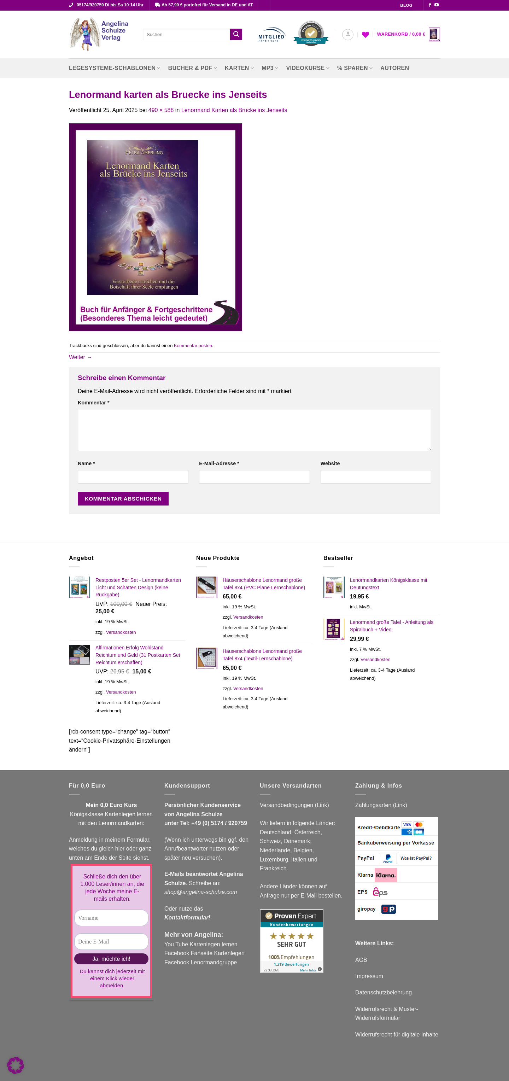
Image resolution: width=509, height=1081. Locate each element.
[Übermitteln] (236, 35)
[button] (347, 34)
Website (330, 463)
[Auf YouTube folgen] (436, 5)
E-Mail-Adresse (219, 463)
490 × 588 (161, 110)
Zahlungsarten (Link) (381, 805)
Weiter (80, 357)
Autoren (394, 68)
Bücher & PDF (192, 68)
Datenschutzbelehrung (383, 992)
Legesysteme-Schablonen (114, 68)
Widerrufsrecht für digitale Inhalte (396, 1035)
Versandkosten (121, 632)
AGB (361, 960)
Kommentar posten (193, 345)
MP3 (270, 68)
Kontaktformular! (187, 918)
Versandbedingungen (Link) (294, 805)
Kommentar (94, 402)
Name (86, 463)
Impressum (369, 976)
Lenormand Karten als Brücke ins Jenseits (234, 110)
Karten (239, 68)
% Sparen (355, 68)
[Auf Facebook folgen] (430, 5)
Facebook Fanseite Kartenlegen (204, 953)
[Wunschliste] (365, 34)
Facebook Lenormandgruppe (200, 962)
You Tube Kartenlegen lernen (201, 944)
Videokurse (308, 68)
